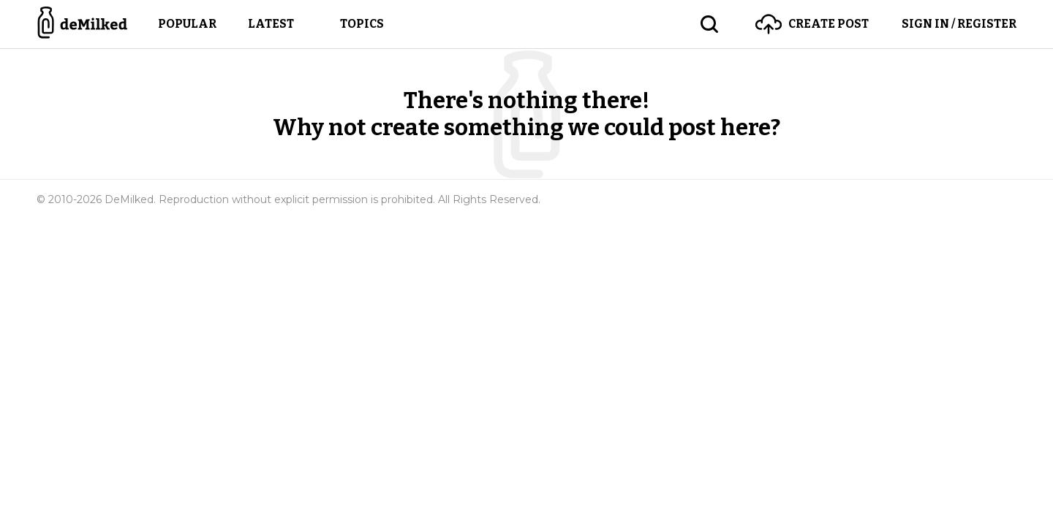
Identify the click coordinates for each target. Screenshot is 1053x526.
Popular (187, 24)
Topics (362, 24)
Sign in (959, 24)
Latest (271, 24)
